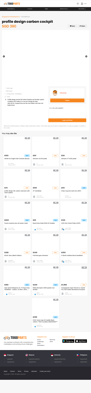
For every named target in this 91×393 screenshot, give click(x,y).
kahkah (10, 293)
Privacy (26, 371)
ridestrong (63, 93)
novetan (67, 196)
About (5, 371)
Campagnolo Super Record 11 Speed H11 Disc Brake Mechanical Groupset (73, 288)
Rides (46, 8)
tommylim (39, 228)
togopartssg (10, 362)
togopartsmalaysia (34, 359)
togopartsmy (32, 362)
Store (51, 341)
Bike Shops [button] (82, 8)
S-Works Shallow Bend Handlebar (72, 255)
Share (82, 26)
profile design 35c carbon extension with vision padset (17, 191)
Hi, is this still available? (67, 111)
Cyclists (30, 8)
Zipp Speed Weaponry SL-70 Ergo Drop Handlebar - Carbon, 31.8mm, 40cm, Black (17, 288)
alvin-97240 (11, 163)
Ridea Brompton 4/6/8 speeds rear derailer (44, 288)
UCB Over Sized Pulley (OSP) (70, 223)
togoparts (10, 359)
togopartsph (83, 359)
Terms (19, 371)
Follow (67, 100)
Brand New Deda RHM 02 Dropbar (44, 223)
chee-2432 (39, 196)
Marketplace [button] (64, 8)
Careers (12, 371)
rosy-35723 (67, 260)
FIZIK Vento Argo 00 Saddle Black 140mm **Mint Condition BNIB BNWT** (45, 321)
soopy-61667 (39, 260)
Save (72, 26)
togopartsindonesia (59, 359)
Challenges (11, 8)
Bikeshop (52, 339)
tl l (37, 163)
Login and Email (67, 120)
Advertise (34, 371)
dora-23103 (11, 228)
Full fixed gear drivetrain (40, 255)
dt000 (38, 293)
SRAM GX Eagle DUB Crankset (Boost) (16, 158)
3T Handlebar (37, 191)
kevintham (39, 325)
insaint (66, 293)
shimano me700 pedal (40, 158)
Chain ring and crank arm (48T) (71, 191)
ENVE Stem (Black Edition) (13, 255)
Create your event (45, 371)
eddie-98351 (68, 228)
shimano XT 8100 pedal (68, 158)
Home (39, 339)
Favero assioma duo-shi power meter (16, 223)
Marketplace (40, 345)
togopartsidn (58, 362)
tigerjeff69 (10, 260)
